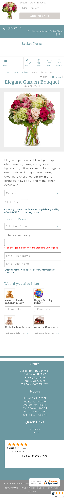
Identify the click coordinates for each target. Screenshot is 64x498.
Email (56, 77)
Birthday (24, 72)
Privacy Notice (28, 487)
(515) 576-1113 (14, 28)
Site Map (32, 491)
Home (6, 72)
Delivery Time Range (19, 235)
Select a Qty (11, 202)
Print (44, 77)
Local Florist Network (49, 487)
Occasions (15, 72)
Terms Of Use (11, 487)
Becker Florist (32, 43)
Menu (5, 65)
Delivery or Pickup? (16, 219)
